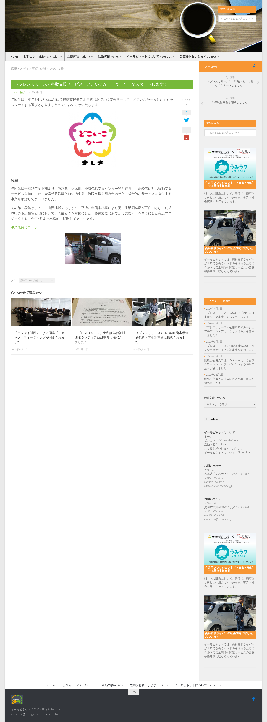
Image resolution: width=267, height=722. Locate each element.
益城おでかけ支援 (52, 68)
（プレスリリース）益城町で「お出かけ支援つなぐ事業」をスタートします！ (229, 315)
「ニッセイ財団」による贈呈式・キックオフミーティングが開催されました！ (39, 337)
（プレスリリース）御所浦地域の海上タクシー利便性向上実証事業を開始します (229, 348)
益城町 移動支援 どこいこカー (36, 280)
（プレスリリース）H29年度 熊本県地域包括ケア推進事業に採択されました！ (161, 337)
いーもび (19, 92)
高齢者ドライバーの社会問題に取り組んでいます (229, 249)
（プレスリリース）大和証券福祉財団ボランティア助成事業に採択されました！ (100, 337)
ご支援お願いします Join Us (198, 56)
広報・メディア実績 (24, 68)
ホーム (208, 436)
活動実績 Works (108, 56)
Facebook (212, 419)
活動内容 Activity (78, 56)
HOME (14, 56)
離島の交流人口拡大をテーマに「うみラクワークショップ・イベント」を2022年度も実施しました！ (229, 364)
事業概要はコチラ (24, 227)
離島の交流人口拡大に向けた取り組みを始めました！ (229, 381)
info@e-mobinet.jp (221, 486)
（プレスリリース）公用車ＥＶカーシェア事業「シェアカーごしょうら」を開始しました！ (229, 331)
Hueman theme (53, 714)
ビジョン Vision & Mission (41, 56)
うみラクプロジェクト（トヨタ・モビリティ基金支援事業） (229, 184)
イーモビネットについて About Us (149, 56)
